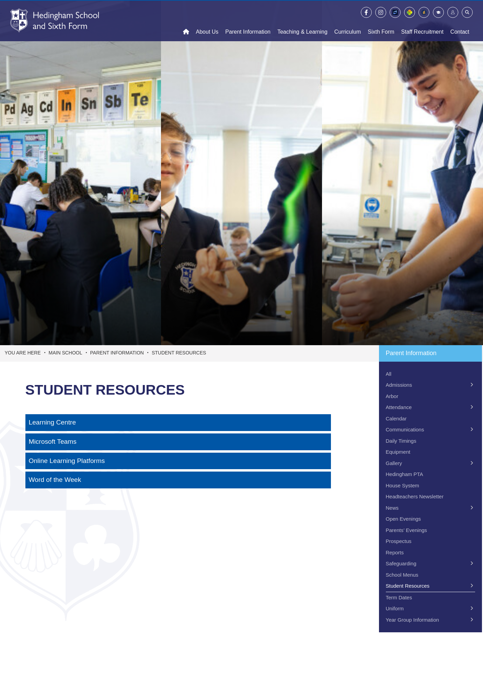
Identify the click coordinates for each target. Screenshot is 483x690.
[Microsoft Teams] (178, 441)
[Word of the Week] (178, 480)
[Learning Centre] (178, 422)
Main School (65, 352)
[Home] (54, 21)
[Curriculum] (347, 20)
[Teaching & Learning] (302, 20)
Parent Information (117, 352)
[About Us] (207, 20)
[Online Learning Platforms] (178, 461)
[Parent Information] (248, 20)
